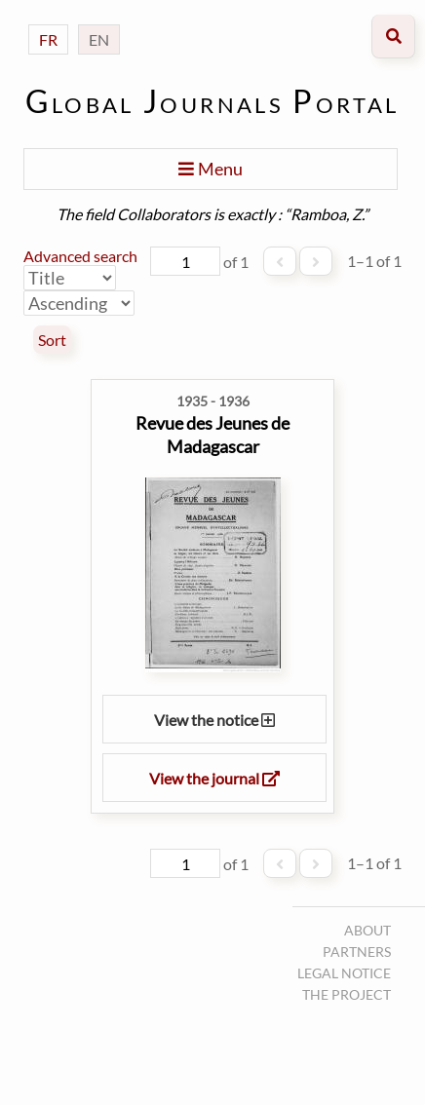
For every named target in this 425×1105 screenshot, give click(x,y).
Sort (52, 340)
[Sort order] (79, 303)
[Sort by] (69, 277)
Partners (357, 951)
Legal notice (344, 973)
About (367, 930)
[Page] (185, 261)
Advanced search (80, 256)
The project (346, 994)
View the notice (214, 719)
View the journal (214, 778)
